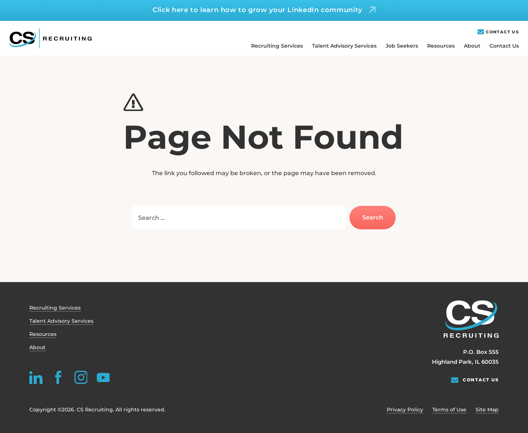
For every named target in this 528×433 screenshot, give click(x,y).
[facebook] (58, 377)
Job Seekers (402, 45)
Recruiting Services (277, 45)
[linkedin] (36, 377)
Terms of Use (449, 409)
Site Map (487, 409)
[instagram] (80, 377)
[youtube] (103, 377)
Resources (441, 45)
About (472, 45)
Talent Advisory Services (344, 45)
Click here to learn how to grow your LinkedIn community (257, 10)
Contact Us (502, 32)
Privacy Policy (405, 409)
